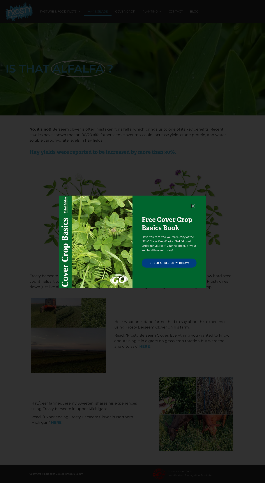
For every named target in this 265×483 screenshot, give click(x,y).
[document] (132, 241)
